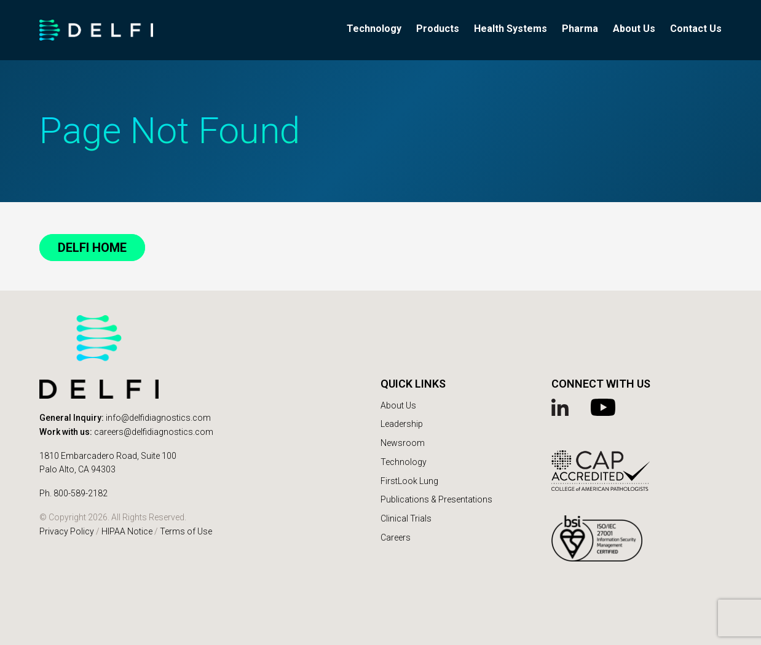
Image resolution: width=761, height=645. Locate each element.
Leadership (401, 424)
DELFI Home (92, 247)
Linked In (564, 407)
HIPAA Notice (126, 531)
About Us (634, 28)
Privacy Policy (66, 531)
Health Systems (510, 28)
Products (437, 28)
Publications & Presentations (436, 499)
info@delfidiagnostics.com (158, 418)
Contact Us (696, 28)
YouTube (604, 407)
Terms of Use (186, 531)
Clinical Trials (406, 518)
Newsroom (402, 443)
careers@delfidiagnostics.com (153, 432)
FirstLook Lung (409, 481)
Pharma (580, 28)
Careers (395, 537)
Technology (374, 28)
